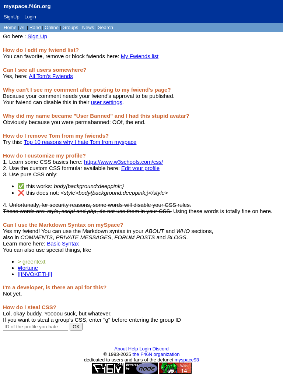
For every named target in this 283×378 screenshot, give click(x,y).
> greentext (31, 261)
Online (52, 27)
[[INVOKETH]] (35, 274)
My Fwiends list (140, 56)
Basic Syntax (63, 243)
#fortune (28, 268)
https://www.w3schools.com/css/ (123, 162)
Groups (70, 27)
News (88, 27)
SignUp (12, 17)
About (120, 348)
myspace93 (187, 360)
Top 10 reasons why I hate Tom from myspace (80, 142)
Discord (161, 348)
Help (133, 348)
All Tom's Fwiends (51, 76)
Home (10, 27)
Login (30, 17)
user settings (106, 102)
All (23, 27)
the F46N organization (156, 354)
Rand (35, 27)
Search (105, 27)
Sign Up (37, 36)
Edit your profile (140, 168)
